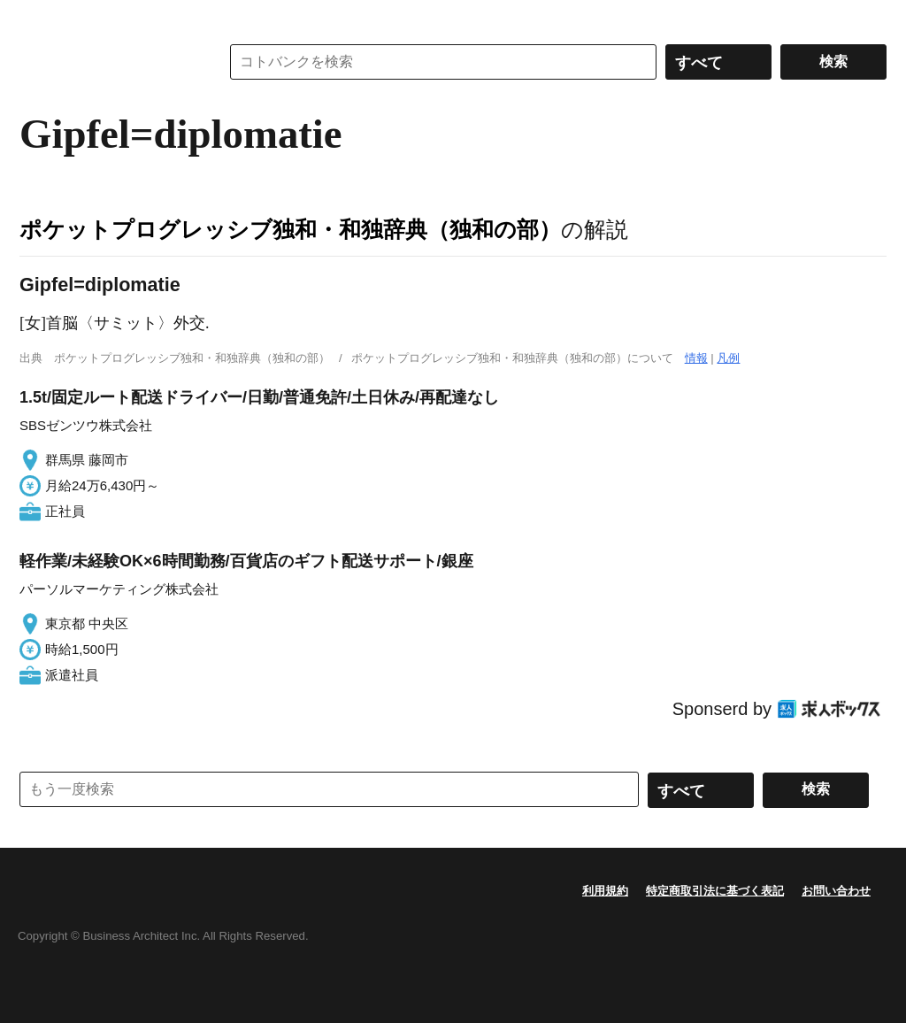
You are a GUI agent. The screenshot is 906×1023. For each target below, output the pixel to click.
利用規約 (605, 890)
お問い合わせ (836, 890)
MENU (37, 17)
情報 (696, 358)
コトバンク (107, 62)
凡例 (728, 358)
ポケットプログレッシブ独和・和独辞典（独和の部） (290, 229)
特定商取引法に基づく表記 (715, 890)
